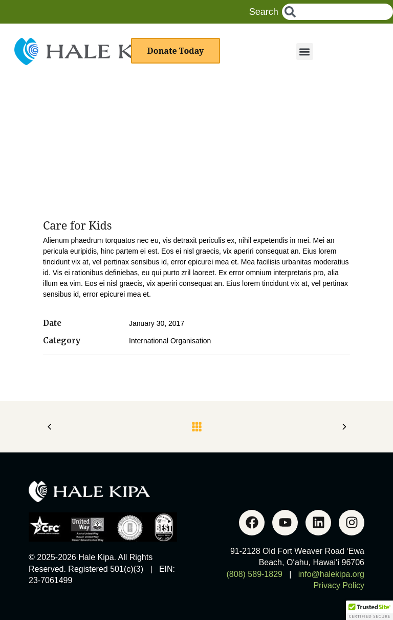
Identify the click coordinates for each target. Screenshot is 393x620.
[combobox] (337, 12)
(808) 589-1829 (254, 574)
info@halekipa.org (331, 574)
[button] (304, 51)
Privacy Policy (338, 585)
